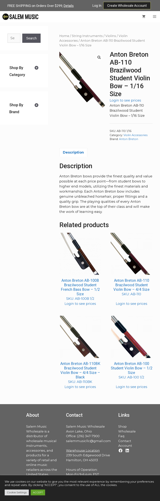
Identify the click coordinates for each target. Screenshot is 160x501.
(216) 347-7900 (88, 436)
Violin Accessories (135, 135)
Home (64, 36)
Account (125, 446)
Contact (124, 441)
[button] (99, 57)
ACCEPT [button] (38, 492)
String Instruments (87, 36)
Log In (96, 6)
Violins (110, 36)
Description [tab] (73, 152)
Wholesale (127, 431)
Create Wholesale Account (127, 6)
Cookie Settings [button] (17, 492)
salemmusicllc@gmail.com (88, 441)
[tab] (24, 71)
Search (31, 38)
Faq (121, 436)
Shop (122, 426)
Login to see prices (125, 100)
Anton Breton (128, 139)
